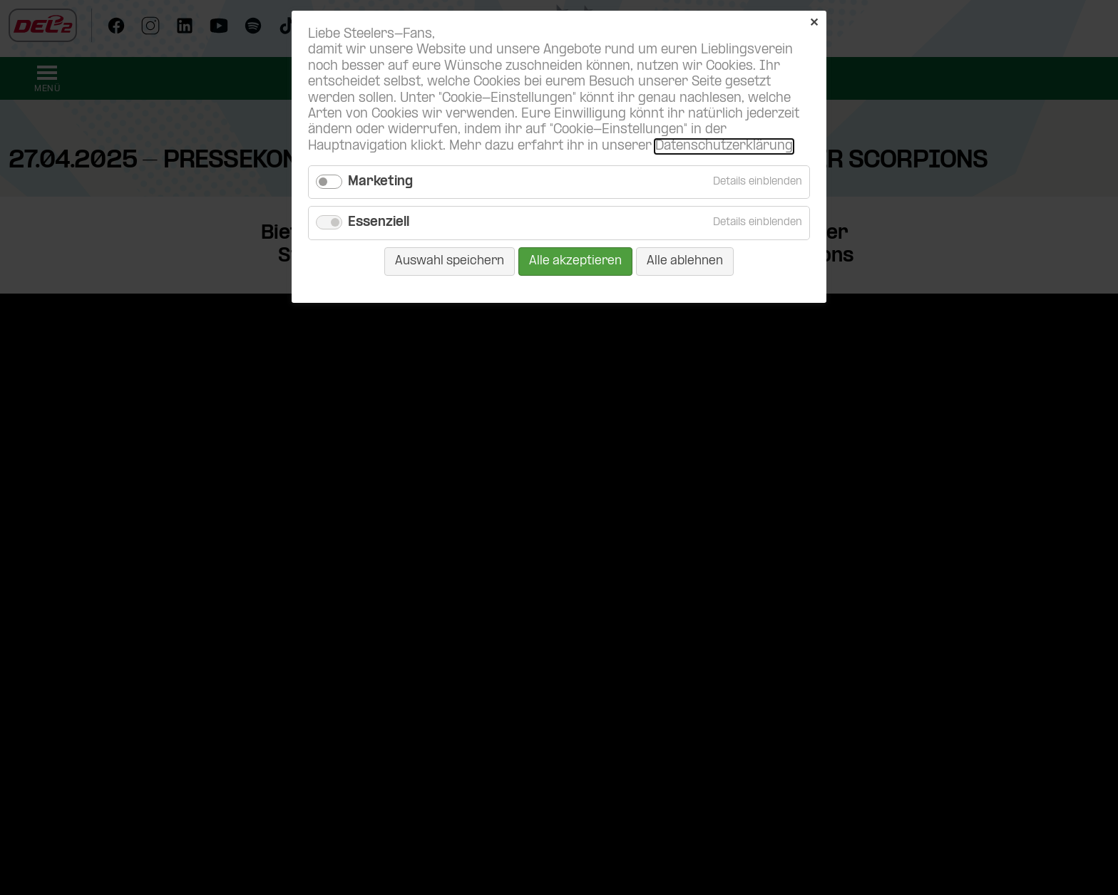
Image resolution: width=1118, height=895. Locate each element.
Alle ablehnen (685, 261)
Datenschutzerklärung (724, 146)
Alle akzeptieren (575, 261)
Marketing (380, 182)
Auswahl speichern (449, 261)
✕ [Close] (814, 23)
